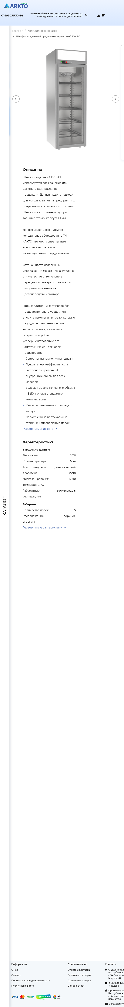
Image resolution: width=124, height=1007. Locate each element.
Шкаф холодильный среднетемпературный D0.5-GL (49, 36)
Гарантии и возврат (79, 975)
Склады (16, 975)
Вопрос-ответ (76, 985)
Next (115, 98)
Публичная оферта (22, 985)
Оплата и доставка (79, 969)
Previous (16, 98)
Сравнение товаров (79, 980)
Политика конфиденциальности (30, 980)
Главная (17, 31)
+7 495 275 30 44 (12, 15)
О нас (14, 969)
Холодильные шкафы (42, 31)
